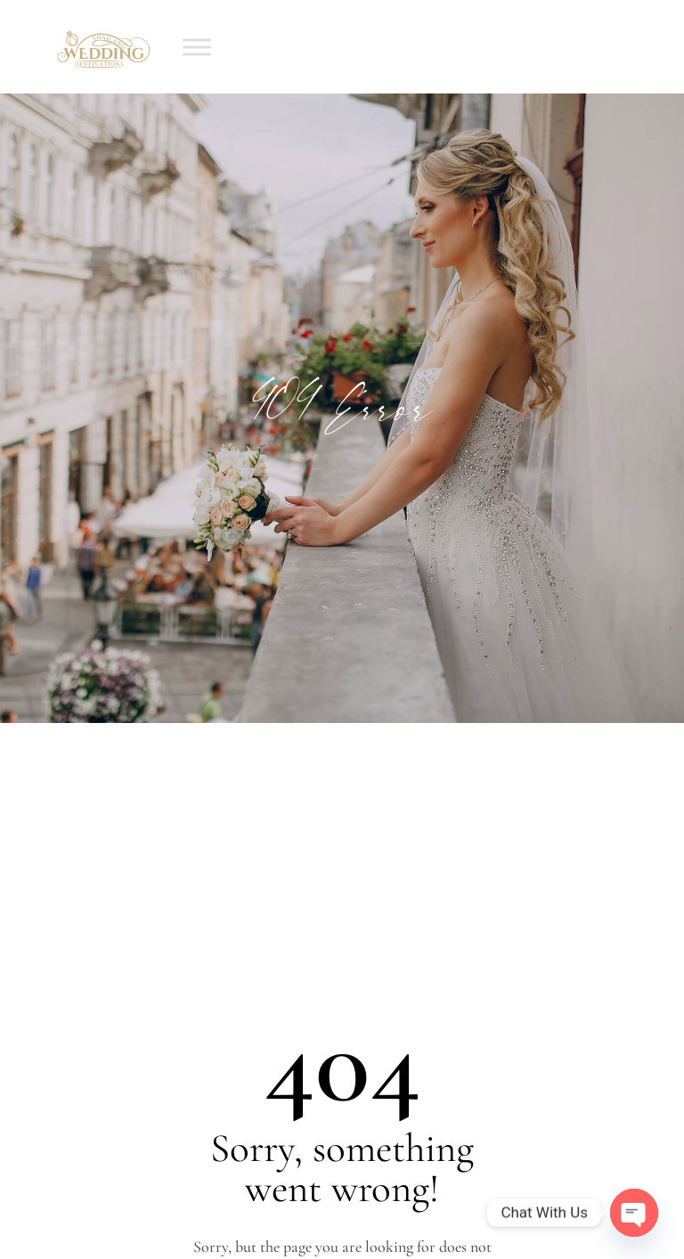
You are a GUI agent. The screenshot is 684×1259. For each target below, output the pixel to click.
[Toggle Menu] (197, 46)
